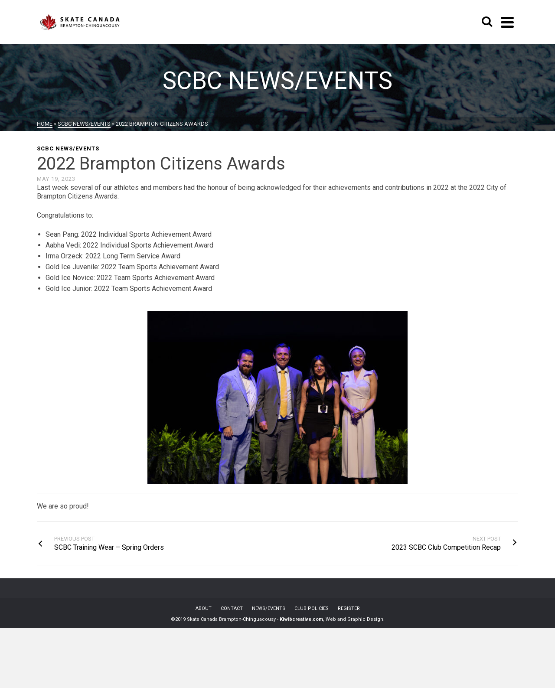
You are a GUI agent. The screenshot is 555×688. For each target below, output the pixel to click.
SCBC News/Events (68, 148)
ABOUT (204, 608)
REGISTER (349, 608)
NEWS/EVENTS (268, 608)
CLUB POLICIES (311, 608)
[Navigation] (507, 22)
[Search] (486, 22)
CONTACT (232, 608)
